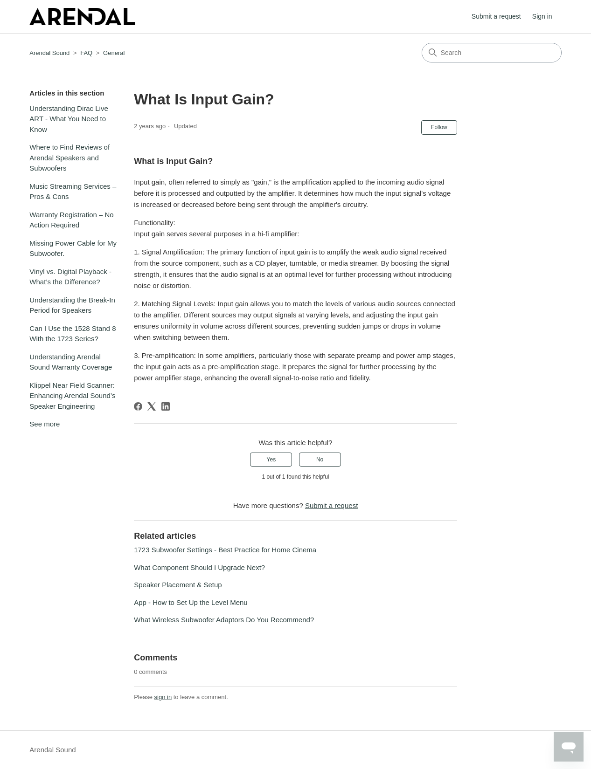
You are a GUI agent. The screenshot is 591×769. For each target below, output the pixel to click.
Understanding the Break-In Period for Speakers (72, 305)
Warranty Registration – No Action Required (71, 220)
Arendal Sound (49, 52)
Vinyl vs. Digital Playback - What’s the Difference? (70, 277)
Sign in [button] (542, 16)
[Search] (491, 52)
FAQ (86, 52)
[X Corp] (151, 406)
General (114, 52)
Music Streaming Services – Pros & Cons (72, 191)
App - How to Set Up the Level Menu (190, 602)
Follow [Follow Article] (439, 127)
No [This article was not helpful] (319, 459)
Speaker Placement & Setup (178, 585)
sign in (163, 696)
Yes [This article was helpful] (271, 459)
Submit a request (496, 16)
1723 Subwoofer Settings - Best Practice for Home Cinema (225, 550)
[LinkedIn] (165, 406)
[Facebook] (138, 406)
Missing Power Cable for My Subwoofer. (73, 248)
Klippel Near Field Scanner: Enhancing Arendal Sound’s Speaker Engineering (72, 395)
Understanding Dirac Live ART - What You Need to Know (68, 118)
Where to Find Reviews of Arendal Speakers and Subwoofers (69, 157)
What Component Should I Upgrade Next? (199, 567)
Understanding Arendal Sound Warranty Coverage (70, 362)
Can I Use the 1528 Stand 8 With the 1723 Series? (72, 333)
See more (44, 424)
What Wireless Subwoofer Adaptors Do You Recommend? (224, 620)
